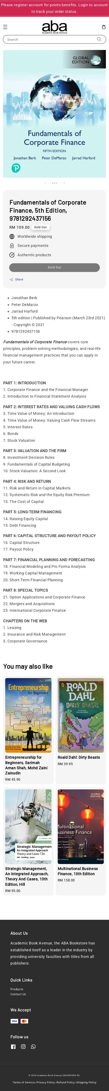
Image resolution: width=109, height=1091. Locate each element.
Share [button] (16, 280)
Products (16, 989)
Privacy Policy (45, 1082)
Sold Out (54, 267)
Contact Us (18, 994)
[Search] (99, 39)
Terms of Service (24, 1082)
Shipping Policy (86, 1082)
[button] (5, 27)
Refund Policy (65, 1082)
